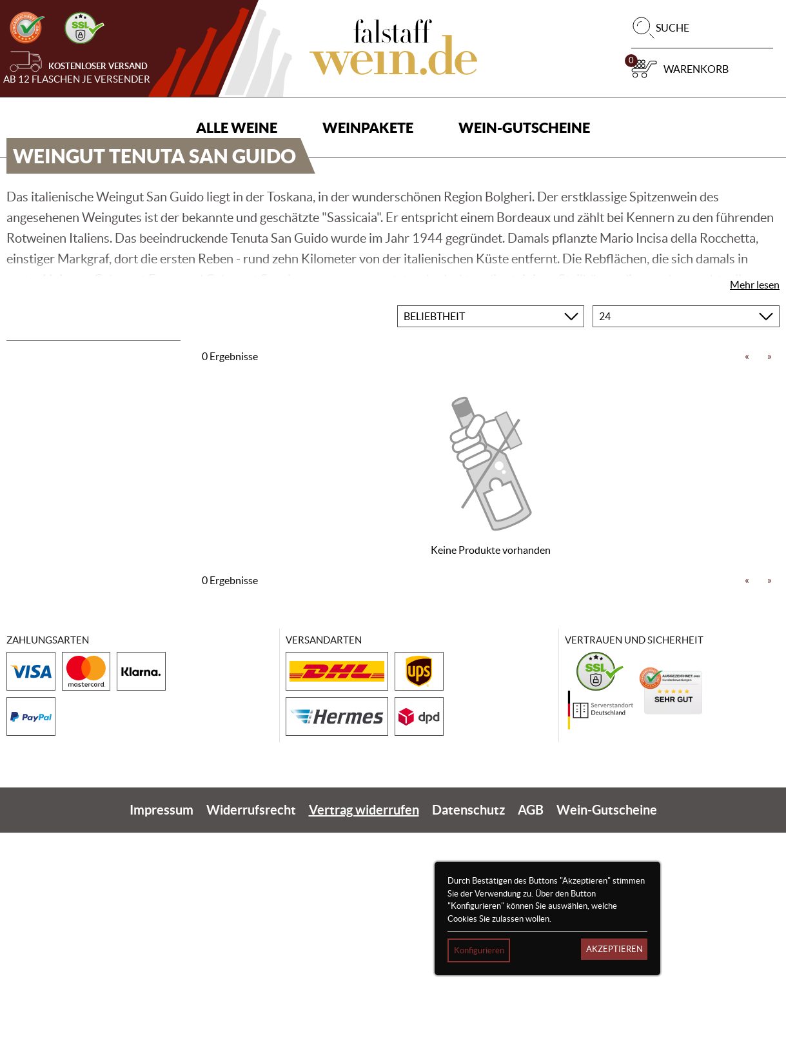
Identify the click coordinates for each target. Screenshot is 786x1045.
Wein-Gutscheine (524, 127)
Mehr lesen (755, 496)
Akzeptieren (614, 949)
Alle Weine (236, 127)
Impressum (161, 1022)
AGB (531, 1022)
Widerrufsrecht (251, 1022)
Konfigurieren (479, 950)
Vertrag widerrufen (364, 1022)
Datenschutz (468, 1022)
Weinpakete (367, 127)
